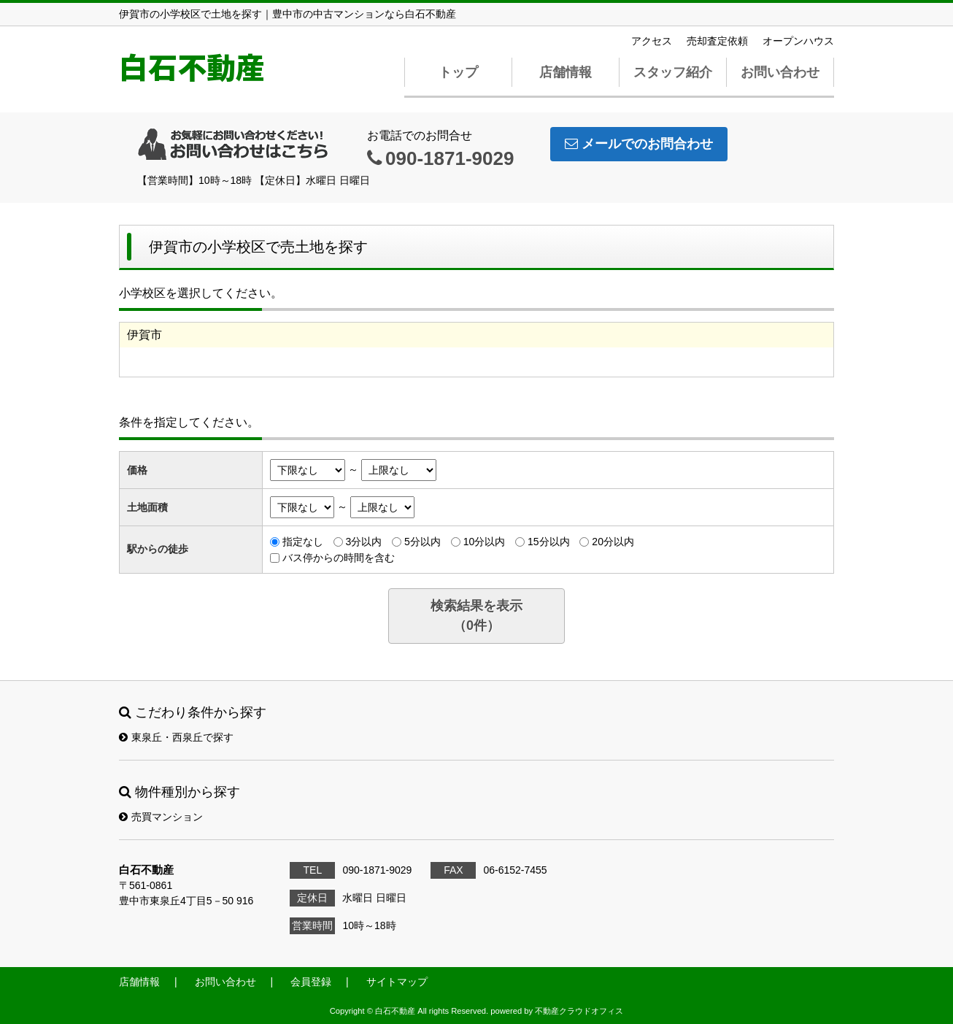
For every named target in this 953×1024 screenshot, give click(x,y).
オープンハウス (798, 41)
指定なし (302, 541)
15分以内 (549, 541)
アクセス (651, 41)
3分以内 (363, 541)
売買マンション (161, 817)
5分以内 (422, 541)
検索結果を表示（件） (476, 615)
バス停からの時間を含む (338, 557)
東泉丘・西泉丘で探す (176, 737)
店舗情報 (565, 72)
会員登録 (310, 982)
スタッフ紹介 (672, 72)
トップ (458, 72)
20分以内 (613, 541)
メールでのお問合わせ (639, 143)
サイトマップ (397, 982)
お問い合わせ (780, 72)
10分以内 (484, 541)
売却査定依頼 (717, 41)
